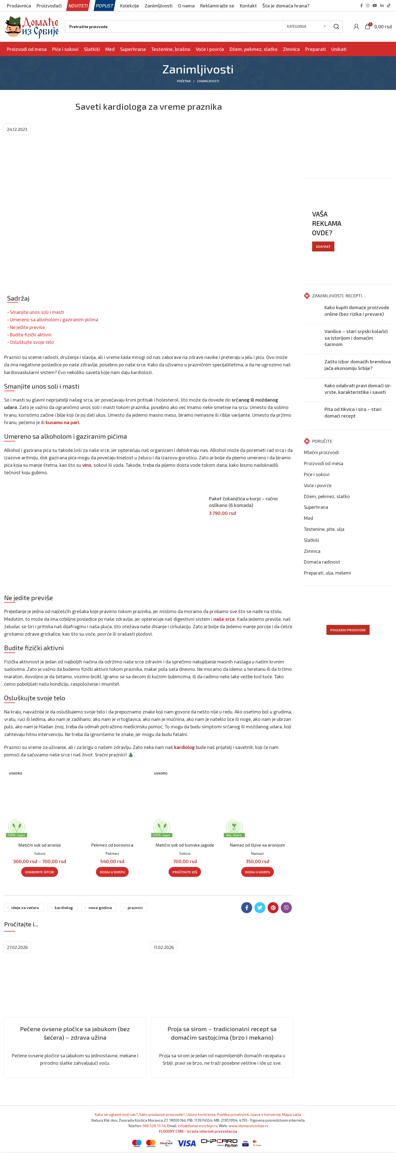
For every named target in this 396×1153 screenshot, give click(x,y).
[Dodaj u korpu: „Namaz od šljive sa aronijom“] (257, 872)
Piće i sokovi (316, 474)
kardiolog (184, 747)
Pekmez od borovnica (112, 844)
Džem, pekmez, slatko (327, 496)
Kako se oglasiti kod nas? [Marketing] (116, 1114)
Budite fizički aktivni (30, 334)
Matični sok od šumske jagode (184, 844)
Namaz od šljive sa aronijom (257, 844)
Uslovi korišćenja (200, 1114)
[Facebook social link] (361, 5)
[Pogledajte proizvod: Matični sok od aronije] (39, 803)
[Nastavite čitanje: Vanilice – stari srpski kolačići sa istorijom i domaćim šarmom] (312, 339)
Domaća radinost (322, 561)
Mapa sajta (291, 1114)
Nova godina (100, 907)
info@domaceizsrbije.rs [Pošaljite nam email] (197, 1125)
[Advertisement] (99, 531)
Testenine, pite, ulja (324, 529)
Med (308, 518)
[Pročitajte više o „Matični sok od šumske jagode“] (185, 872)
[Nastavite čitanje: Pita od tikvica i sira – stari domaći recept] (312, 413)
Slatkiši (311, 540)
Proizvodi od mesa (323, 463)
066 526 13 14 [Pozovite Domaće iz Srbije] (154, 1125)
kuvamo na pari (62, 422)
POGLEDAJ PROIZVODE (348, 630)
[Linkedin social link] (382, 5)
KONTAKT (323, 246)
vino (86, 465)
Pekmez (112, 853)
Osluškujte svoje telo (32, 342)
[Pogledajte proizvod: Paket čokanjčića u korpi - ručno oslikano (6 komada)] (203, 499)
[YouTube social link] (375, 5)
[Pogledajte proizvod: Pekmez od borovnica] (112, 803)
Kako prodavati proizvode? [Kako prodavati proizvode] (162, 1114)
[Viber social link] (286, 907)
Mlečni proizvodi (321, 452)
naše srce (224, 619)
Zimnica (312, 551)
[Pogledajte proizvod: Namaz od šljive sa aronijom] (257, 803)
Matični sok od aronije (39, 844)
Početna (184, 81)
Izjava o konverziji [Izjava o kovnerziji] (265, 1114)
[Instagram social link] (367, 5)
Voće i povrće (317, 485)
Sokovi (39, 853)
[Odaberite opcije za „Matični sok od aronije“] (39, 872)
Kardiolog (64, 907)
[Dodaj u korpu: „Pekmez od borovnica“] (112, 872)
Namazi (257, 853)
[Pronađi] (204, 26)
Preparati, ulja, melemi (327, 572)
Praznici (135, 907)
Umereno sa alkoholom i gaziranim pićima (54, 319)
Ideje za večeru (25, 907)
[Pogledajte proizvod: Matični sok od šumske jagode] (184, 803)
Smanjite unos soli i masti (37, 312)
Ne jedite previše (27, 327)
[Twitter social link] (259, 907)
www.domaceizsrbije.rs (248, 1125)
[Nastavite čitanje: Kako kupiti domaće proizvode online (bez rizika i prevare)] (312, 312)
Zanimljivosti (208, 81)
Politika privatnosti (233, 1114)
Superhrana (316, 507)
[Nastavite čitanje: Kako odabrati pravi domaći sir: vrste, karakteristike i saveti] (312, 390)
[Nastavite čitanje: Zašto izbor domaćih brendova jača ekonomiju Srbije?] (312, 366)
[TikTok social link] (388, 5)
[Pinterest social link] (273, 907)
